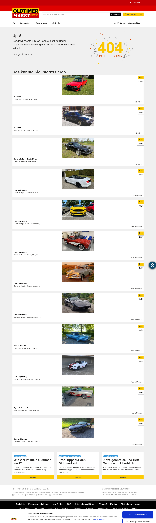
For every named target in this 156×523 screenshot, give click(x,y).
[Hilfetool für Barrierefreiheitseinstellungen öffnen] (152, 265)
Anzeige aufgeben (133, 14)
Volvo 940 (17, 128)
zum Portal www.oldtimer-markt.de (127, 23)
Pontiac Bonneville (20, 346)
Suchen (115, 14)
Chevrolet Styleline (20, 283)
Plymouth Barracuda (21, 408)
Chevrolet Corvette (20, 252)
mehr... (33, 477)
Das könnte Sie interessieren (39, 72)
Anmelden (135, 3)
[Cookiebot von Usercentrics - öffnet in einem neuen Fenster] (14, 518)
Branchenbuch (42, 23)
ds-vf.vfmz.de (99, 506)
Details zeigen (112, 519)
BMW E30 (17, 97)
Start (14, 23)
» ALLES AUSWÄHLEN (138, 502)
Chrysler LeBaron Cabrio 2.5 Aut (25, 159)
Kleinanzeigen (26, 23)
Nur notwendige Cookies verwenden (137, 509)
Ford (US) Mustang (20, 190)
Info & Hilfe (57, 23)
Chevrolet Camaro (20, 439)
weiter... (29, 54)
